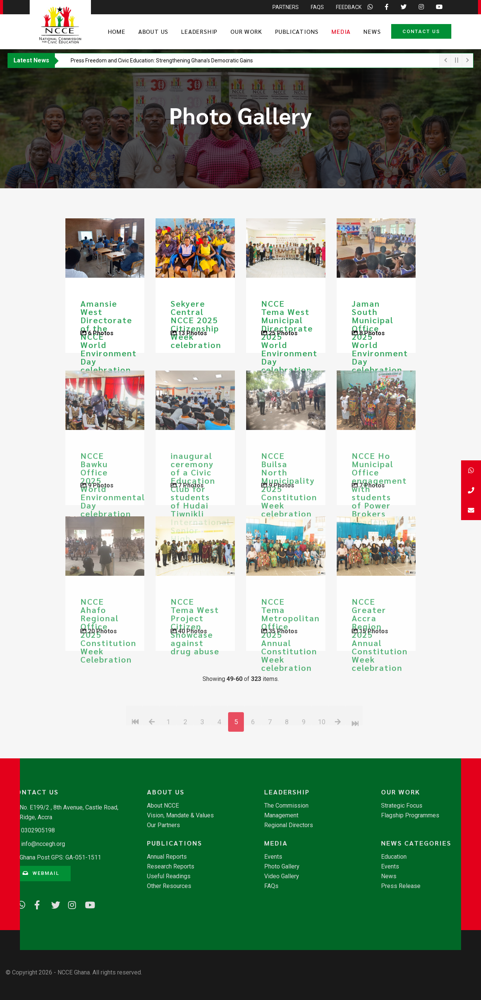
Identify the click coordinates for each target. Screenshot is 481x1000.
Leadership (199, 31)
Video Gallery (281, 876)
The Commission (286, 806)
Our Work (246, 31)
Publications (297, 31)
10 (321, 755)
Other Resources (169, 886)
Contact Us (421, 31)
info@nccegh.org (43, 843)
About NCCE (163, 806)
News (372, 31)
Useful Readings (169, 876)
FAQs (271, 886)
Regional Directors (288, 825)
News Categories (416, 843)
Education (394, 857)
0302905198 (38, 830)
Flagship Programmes (410, 815)
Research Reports (170, 867)
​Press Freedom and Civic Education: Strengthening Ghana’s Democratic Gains (162, 60)
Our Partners (163, 825)
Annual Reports (167, 857)
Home (117, 31)
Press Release (400, 886)
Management (281, 815)
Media (341, 31)
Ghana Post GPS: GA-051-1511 (60, 857)
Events (273, 857)
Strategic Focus (401, 806)
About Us (153, 31)
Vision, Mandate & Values (180, 815)
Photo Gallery (281, 867)
